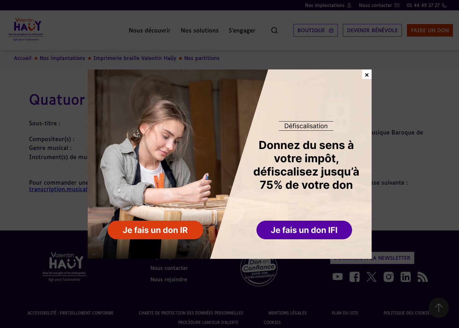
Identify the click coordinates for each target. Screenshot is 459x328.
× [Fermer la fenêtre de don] (366, 74)
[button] (305, 230)
